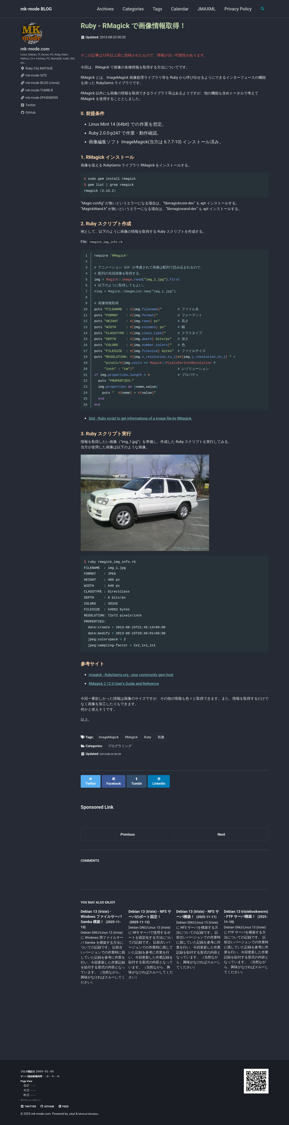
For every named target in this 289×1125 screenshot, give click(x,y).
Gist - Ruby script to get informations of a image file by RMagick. (151, 449)
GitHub (28, 119)
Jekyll (72, 1114)
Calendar (176, 8)
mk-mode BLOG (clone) (40, 89)
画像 (161, 786)
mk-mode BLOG (36, 8)
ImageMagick (109, 786)
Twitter (28, 112)
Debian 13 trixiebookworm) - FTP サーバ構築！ (242, 963)
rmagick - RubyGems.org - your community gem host (140, 716)
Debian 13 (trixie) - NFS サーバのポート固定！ (149, 964)
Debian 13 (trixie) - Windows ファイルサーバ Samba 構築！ (102, 964)
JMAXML (203, 8)
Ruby (147, 786)
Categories (130, 8)
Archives (102, 8)
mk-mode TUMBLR (36, 97)
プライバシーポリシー (34, 1100)
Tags (154, 8)
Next (221, 880)
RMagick (131, 786)
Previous (127, 880)
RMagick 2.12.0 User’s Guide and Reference (131, 725)
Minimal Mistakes (92, 1114)
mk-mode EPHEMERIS (39, 104)
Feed (70, 1106)
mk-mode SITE (33, 82)
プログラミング (120, 795)
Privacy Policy (234, 8)
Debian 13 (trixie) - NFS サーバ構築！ (194, 961)
